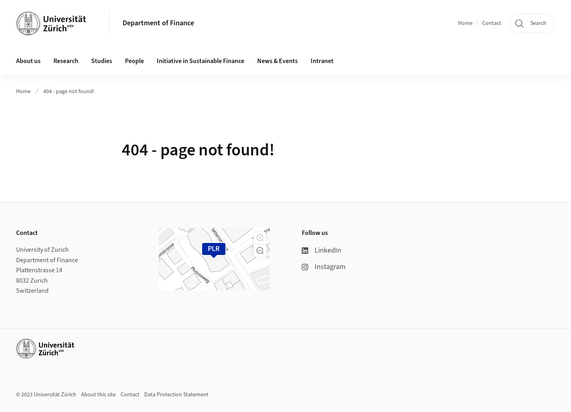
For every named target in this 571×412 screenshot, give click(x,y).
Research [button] (65, 61)
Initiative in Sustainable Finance (200, 61)
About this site (98, 395)
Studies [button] (101, 61)
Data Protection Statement (176, 395)
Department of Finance (158, 23)
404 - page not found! (68, 92)
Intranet (322, 61)
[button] (260, 237)
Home (465, 23)
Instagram (324, 267)
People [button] (134, 61)
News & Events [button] (277, 61)
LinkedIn (321, 250)
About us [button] (28, 61)
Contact (491, 23)
